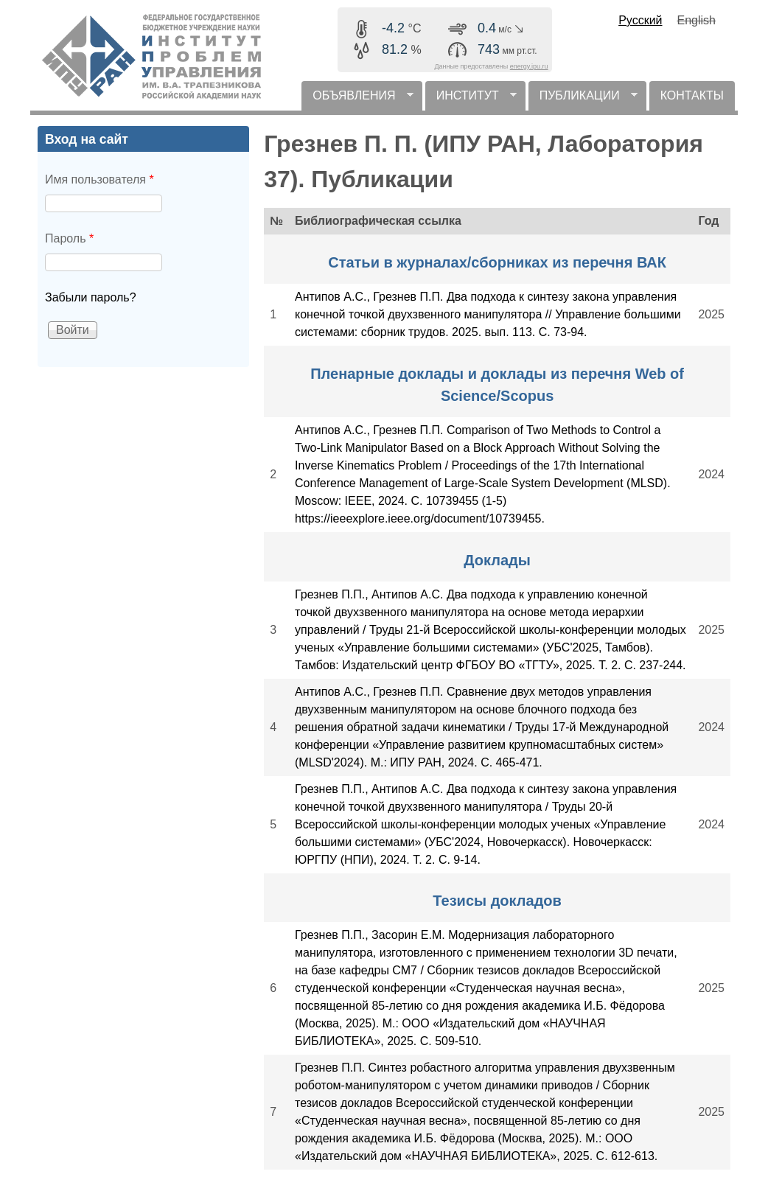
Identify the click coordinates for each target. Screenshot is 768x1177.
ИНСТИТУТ (471, 100)
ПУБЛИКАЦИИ (583, 100)
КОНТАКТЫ (692, 95)
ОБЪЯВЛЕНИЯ (357, 100)
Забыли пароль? (90, 297)
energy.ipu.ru (529, 66)
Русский (640, 20)
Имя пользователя (99, 179)
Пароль (69, 238)
